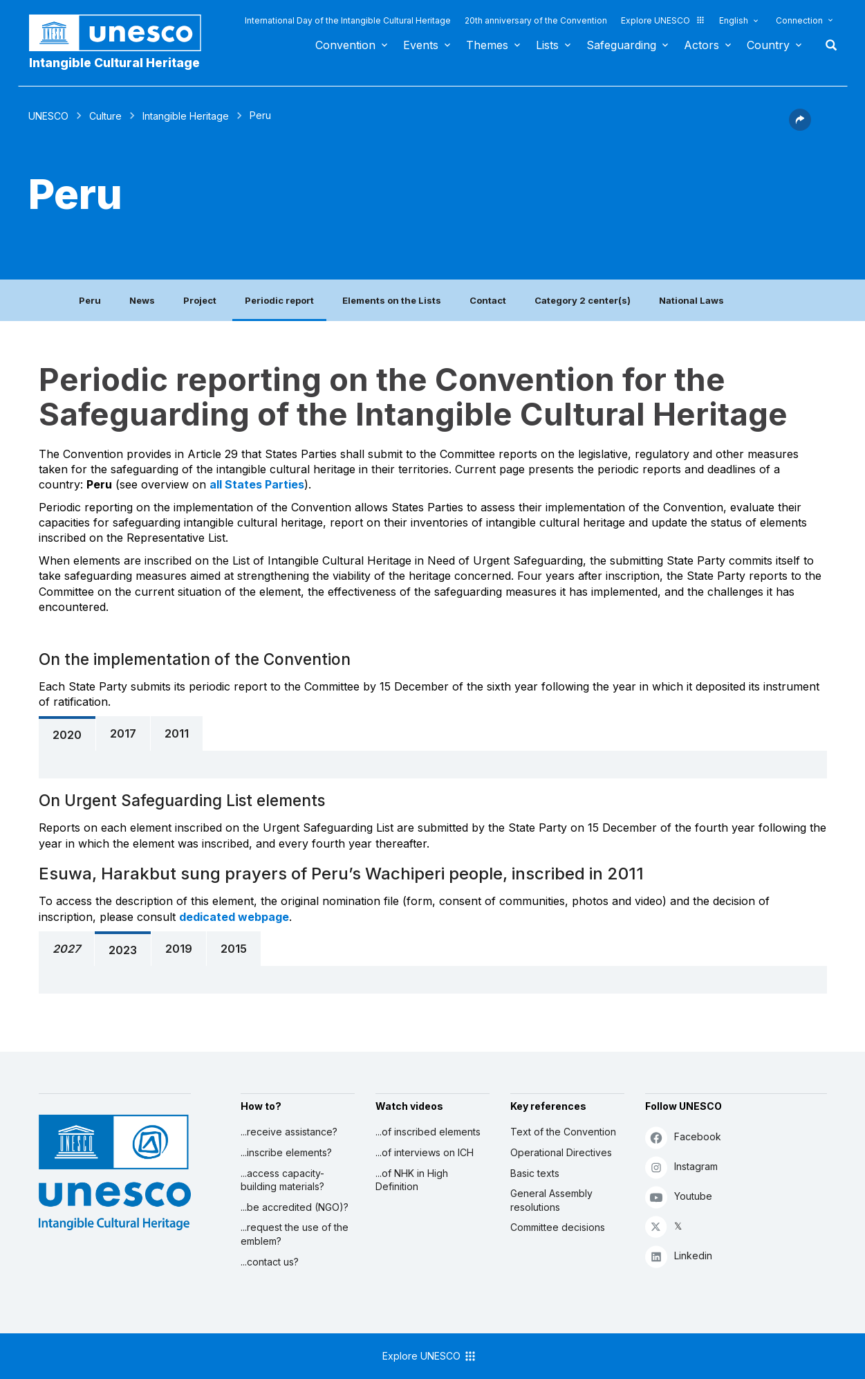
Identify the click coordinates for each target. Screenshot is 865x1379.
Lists (547, 45)
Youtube (678, 1196)
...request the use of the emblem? (294, 1234)
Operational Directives (561, 1152)
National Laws (691, 300)
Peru (90, 300)
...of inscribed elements (428, 1132)
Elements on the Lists (391, 300)
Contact (487, 300)
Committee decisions (557, 1227)
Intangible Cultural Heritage (114, 62)
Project (199, 300)
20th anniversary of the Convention (536, 20)
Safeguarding (621, 45)
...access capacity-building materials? (282, 1180)
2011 (177, 733)
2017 (123, 733)
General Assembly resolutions (551, 1200)
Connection (799, 20)
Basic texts (534, 1173)
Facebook (683, 1137)
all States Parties (257, 484)
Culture (105, 116)
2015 (234, 949)
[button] (800, 127)
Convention (345, 45)
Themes (487, 45)
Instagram (681, 1167)
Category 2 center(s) (582, 300)
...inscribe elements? (286, 1152)
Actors (701, 45)
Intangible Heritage (185, 116)
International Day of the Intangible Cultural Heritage (348, 20)
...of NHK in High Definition (411, 1180)
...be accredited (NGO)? (294, 1207)
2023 (123, 950)
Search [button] (827, 45)
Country (768, 45)
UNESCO (48, 116)
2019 (178, 949)
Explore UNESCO (663, 20)
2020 (67, 735)
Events (420, 45)
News (142, 300)
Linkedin (678, 1256)
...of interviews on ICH (424, 1152)
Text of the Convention (563, 1132)
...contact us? (270, 1262)
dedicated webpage (234, 917)
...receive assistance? (289, 1132)
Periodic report (279, 300)
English (733, 20)
